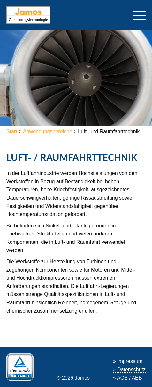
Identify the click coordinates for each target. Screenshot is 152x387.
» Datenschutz (129, 369)
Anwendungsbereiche (47, 131)
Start (12, 131)
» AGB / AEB (127, 378)
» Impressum (127, 361)
